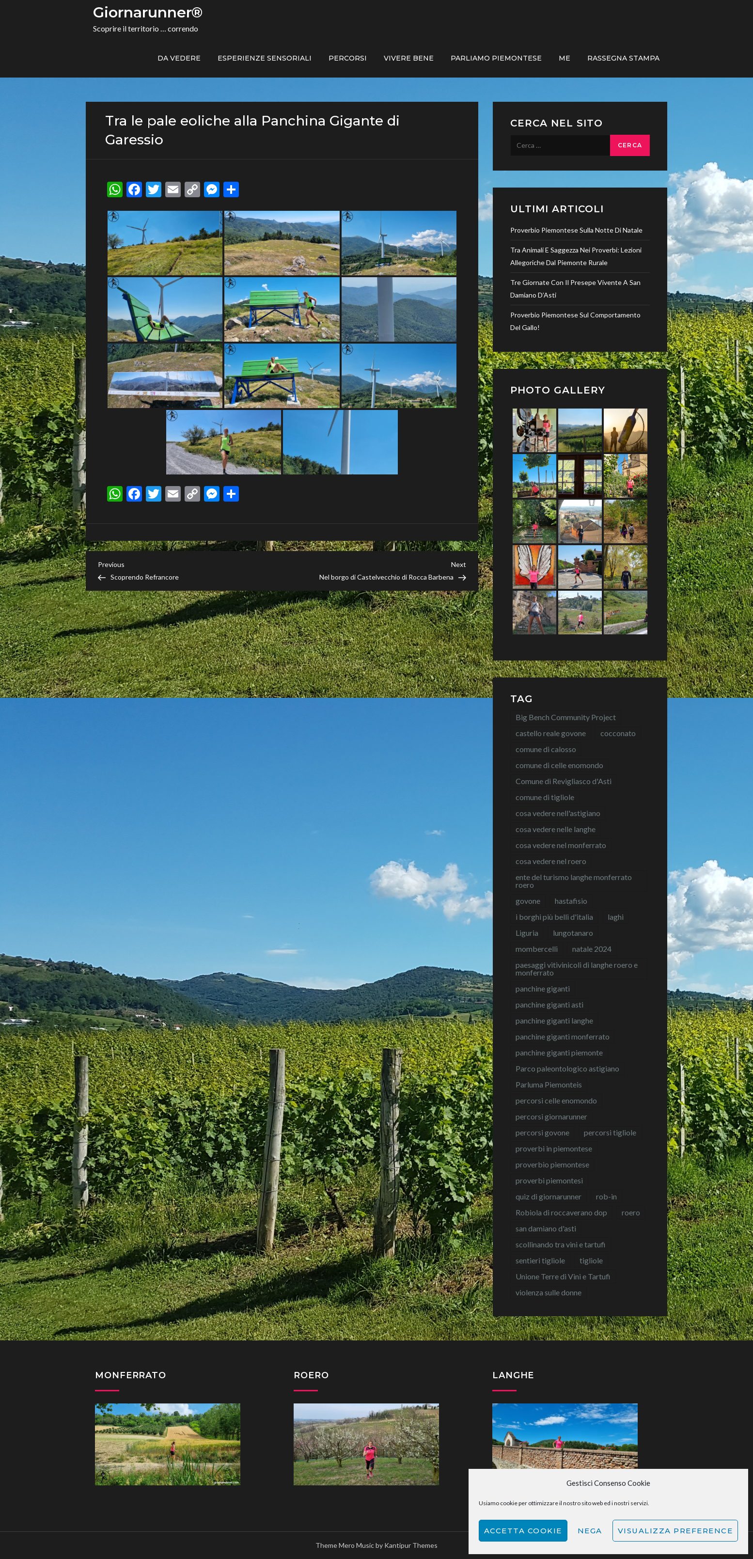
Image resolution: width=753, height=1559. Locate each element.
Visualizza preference (675, 1530)
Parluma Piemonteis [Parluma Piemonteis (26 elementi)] (549, 1084)
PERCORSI (348, 58)
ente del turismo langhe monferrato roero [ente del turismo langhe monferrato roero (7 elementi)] (574, 880)
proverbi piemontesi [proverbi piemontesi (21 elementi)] (549, 1180)
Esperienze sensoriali (265, 58)
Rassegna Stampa (623, 58)
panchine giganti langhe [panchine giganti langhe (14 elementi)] (554, 1020)
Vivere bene (409, 58)
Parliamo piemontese (496, 58)
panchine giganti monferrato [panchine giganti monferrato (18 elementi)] (563, 1036)
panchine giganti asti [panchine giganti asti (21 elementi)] (549, 1004)
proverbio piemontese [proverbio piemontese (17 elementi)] (552, 1164)
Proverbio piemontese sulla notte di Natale (576, 230)
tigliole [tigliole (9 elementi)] (591, 1260)
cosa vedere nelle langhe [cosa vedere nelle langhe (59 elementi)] (556, 829)
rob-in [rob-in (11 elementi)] (606, 1196)
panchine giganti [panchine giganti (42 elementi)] (543, 988)
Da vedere (179, 58)
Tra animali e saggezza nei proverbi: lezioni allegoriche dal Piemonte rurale (576, 256)
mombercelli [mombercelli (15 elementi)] (537, 948)
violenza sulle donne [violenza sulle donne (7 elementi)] (548, 1292)
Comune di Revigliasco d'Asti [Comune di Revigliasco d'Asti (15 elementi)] (564, 781)
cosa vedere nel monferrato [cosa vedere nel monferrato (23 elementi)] (561, 845)
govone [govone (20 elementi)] (528, 900)
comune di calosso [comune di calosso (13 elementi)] (546, 749)
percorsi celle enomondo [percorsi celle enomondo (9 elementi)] (556, 1100)
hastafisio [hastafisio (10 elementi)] (571, 900)
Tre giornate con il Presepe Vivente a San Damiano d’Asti (575, 288)
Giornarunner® (148, 12)
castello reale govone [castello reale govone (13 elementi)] (551, 733)
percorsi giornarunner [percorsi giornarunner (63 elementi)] (551, 1116)
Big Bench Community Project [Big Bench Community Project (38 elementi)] (566, 717)
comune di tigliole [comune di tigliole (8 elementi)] (545, 797)
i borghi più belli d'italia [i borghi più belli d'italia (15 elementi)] (554, 916)
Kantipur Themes (411, 1545)
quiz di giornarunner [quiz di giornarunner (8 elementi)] (548, 1196)
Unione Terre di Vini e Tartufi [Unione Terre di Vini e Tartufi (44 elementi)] (563, 1276)
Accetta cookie (523, 1530)
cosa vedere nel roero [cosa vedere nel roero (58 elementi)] (551, 861)
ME (564, 58)
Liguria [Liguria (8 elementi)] (527, 932)
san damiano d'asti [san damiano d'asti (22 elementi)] (546, 1228)
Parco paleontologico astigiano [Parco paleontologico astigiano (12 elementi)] (567, 1068)
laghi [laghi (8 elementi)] (616, 916)
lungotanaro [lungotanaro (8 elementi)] (573, 932)
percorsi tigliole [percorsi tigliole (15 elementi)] (610, 1132)
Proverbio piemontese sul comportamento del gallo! (575, 321)
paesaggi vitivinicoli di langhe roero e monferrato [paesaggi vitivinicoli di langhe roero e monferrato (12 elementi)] (577, 968)
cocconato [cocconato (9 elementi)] (618, 733)
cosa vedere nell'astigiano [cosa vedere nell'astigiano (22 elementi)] (558, 813)
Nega (590, 1530)
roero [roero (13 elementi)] (631, 1212)
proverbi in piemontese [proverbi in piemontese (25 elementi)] (554, 1148)
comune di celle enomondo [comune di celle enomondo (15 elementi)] (559, 765)
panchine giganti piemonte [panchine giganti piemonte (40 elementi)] (559, 1052)
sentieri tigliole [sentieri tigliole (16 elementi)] (540, 1260)
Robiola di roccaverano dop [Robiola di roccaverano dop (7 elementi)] (561, 1212)
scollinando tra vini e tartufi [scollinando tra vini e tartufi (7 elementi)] (561, 1244)
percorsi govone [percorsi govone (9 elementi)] (542, 1132)
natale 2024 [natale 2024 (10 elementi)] (592, 948)
